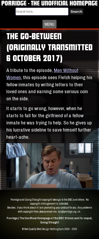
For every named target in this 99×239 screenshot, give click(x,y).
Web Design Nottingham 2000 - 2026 (57, 229)
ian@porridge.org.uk (69, 211)
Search (76, 11)
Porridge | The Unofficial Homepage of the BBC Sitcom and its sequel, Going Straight (49, 220)
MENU (49, 24)
